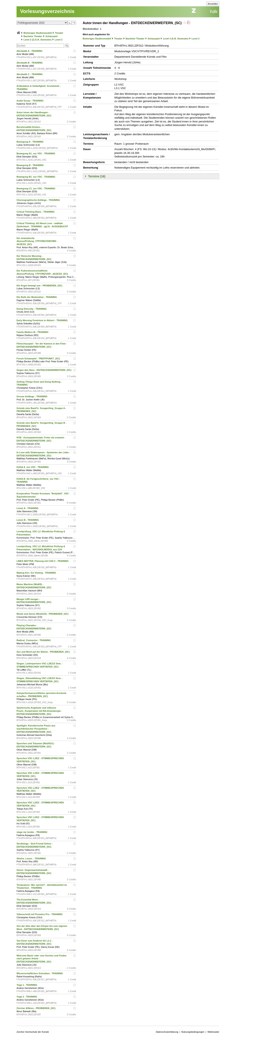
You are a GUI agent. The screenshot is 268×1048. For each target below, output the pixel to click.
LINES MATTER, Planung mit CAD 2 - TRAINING (43, 561)
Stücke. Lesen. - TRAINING (31, 858)
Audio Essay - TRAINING (30, 100)
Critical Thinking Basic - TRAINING (36, 211)
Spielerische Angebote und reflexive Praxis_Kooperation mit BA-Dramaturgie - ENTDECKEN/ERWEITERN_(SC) (39, 710)
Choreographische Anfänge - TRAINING (39, 200)
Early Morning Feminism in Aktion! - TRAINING (42, 320)
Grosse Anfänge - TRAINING (32, 396)
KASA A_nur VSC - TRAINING (33, 467)
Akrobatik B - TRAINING (30, 62)
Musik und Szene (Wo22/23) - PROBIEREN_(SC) (43, 614)
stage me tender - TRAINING (32, 832)
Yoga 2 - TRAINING (27, 996)
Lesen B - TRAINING (28, 520)
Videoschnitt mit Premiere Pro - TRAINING (40, 914)
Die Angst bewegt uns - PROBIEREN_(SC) (40, 285)
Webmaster (213, 1032)
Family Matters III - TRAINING (33, 332)
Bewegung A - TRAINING (30, 141)
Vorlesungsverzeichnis (47, 11)
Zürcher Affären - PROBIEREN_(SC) (36, 1008)
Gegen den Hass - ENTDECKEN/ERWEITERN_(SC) (44, 370)
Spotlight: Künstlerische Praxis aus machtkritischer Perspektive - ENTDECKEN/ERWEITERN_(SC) (36, 728)
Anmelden (212, 4)
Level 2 (58, 39)
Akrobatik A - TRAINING (30, 51)
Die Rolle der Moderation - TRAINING (37, 297)
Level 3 (195, 38)
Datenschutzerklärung (167, 1032)
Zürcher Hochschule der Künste (33, 1032)
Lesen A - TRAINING (28, 508)
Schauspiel (51, 36)
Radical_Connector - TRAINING (34, 640)
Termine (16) (96, 176)
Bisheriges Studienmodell (37, 33)
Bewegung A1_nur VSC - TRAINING (36, 153)
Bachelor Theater (32, 36)
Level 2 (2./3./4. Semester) (37, 39)
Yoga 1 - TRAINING (27, 985)
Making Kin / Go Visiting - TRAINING (37, 572)
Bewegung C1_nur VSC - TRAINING (36, 188)
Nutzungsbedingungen (192, 1032)
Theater (59, 33)
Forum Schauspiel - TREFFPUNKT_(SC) (39, 358)
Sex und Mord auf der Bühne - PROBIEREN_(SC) (43, 652)
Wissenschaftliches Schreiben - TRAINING (40, 973)
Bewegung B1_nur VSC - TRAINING (36, 176)
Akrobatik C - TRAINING (30, 74)
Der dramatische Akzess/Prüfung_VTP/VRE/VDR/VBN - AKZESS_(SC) (37, 241)
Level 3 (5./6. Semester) (175, 38)
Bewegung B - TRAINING (30, 165)
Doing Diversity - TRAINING (32, 309)
